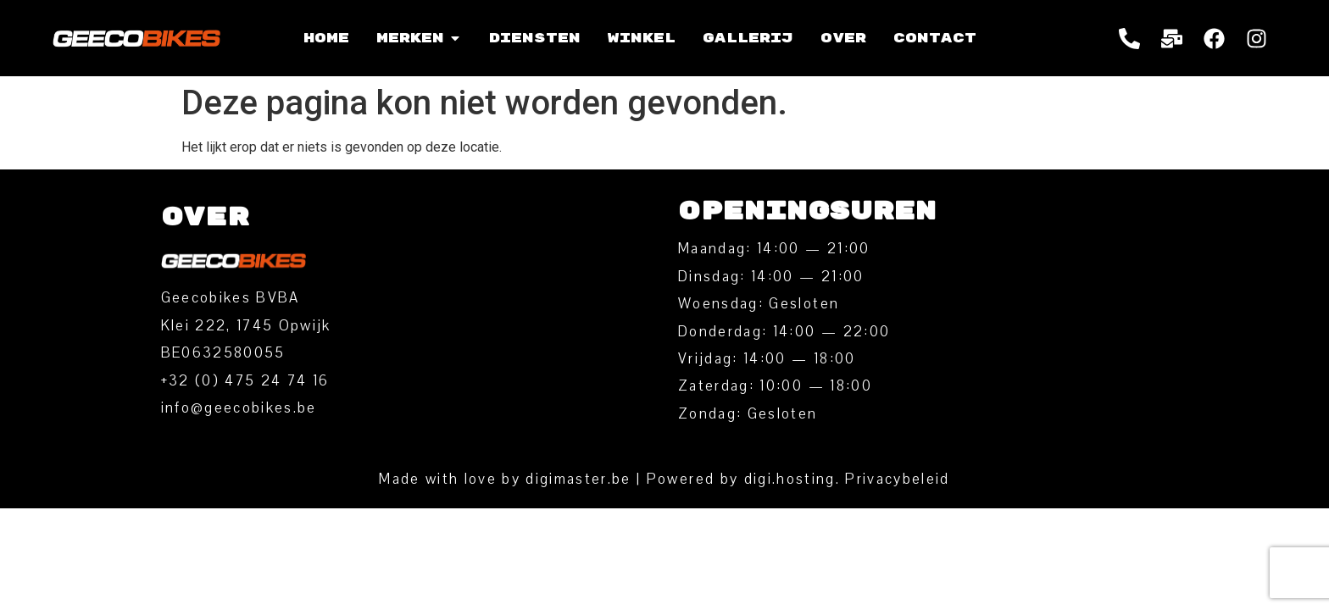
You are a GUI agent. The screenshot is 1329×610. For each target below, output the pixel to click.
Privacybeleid (897, 479)
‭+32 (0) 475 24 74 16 (245, 381)
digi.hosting (790, 479)
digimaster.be (578, 479)
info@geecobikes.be (239, 408)
